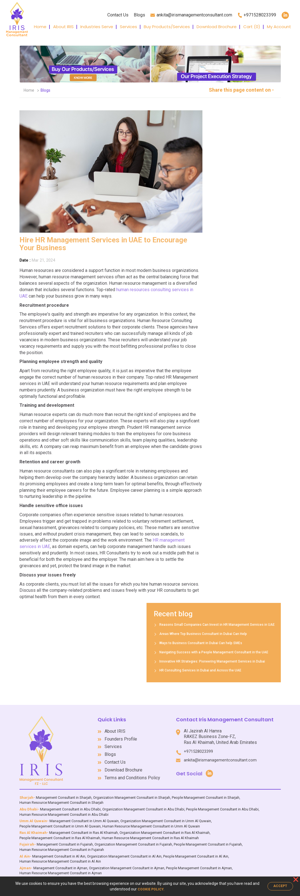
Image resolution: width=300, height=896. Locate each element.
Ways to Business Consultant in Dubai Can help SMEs (162, 643)
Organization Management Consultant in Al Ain (124, 853)
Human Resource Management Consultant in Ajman (60, 870)
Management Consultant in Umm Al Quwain (84, 818)
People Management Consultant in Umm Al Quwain (60, 823)
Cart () (251, 27)
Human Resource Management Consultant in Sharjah (61, 800)
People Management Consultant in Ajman (199, 865)
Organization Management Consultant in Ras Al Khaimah (165, 830)
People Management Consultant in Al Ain (195, 853)
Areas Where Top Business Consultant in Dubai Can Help (164, 634)
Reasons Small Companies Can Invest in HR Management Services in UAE (178, 625)
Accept (280, 886)
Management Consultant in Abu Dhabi (70, 806)
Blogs (139, 15)
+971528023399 (220, 748)
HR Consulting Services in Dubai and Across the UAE (162, 670)
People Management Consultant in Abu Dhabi (222, 806)
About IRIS (63, 27)
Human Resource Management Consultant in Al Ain (60, 858)
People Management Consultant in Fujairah (208, 841)
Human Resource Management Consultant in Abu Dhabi (63, 812)
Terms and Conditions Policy (154, 775)
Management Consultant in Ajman (60, 865)
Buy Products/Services (167, 27)
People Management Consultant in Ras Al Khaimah (59, 835)
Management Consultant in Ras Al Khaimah (83, 830)
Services (128, 27)
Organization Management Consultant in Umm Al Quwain (165, 818)
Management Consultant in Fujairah (65, 841)
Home (40, 27)
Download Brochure (217, 27)
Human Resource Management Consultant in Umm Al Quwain (151, 823)
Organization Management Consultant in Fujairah (133, 841)
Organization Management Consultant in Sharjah (131, 795)
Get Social (233, 770)
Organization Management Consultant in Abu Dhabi (143, 806)
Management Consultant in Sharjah (63, 795)
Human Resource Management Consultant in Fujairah (61, 847)
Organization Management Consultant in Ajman (126, 865)
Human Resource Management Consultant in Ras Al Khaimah (150, 835)
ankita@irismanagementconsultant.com (198, 756)
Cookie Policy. (151, 889)
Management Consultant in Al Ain (58, 853)
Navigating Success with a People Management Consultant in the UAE (175, 652)
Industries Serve (96, 27)
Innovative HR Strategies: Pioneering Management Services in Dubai (173, 661)
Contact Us (117, 15)
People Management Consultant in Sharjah (205, 795)
